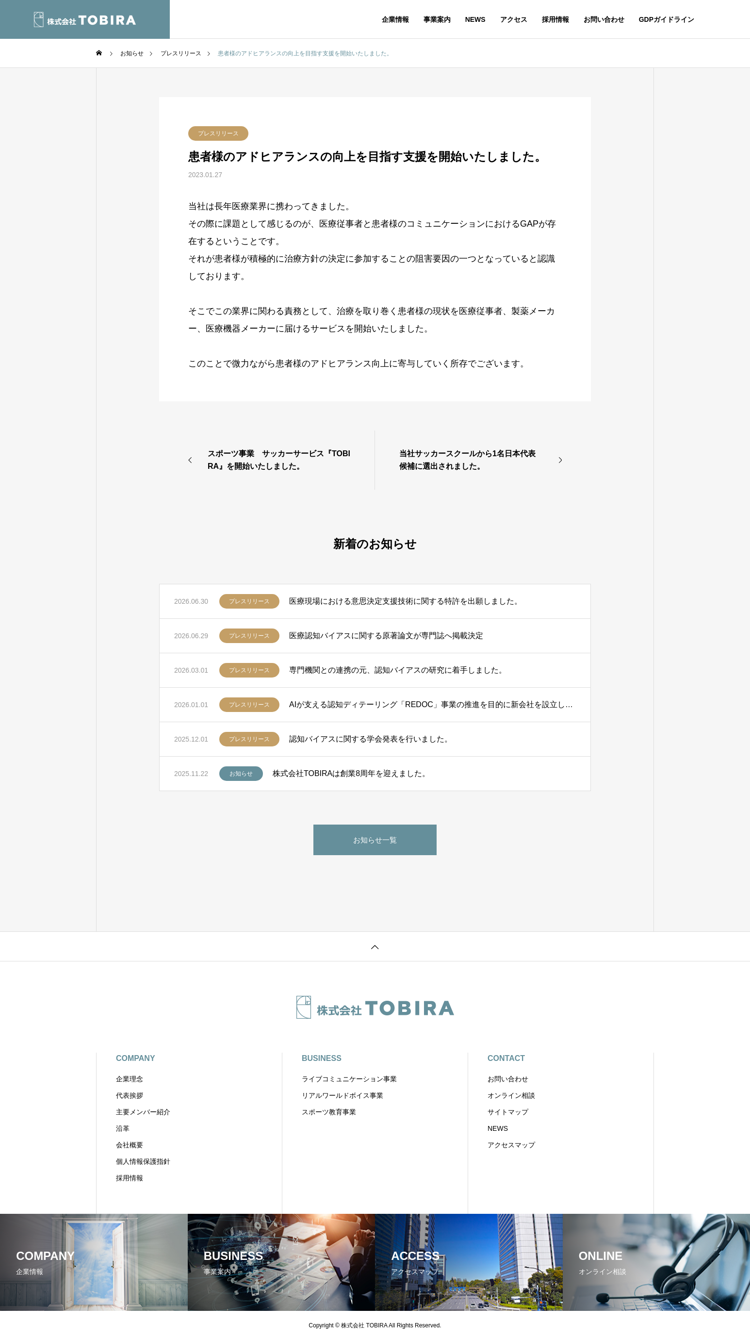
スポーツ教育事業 (329, 1112)
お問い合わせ (604, 19)
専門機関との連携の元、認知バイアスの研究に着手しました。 (397, 670)
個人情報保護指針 (143, 1161)
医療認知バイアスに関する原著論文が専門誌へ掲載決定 (386, 635)
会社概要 (129, 1145)
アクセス (513, 19)
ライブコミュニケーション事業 (349, 1079)
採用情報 (555, 19)
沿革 (123, 1128)
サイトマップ (508, 1112)
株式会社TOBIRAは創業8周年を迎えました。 (351, 773)
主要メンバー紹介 (143, 1112)
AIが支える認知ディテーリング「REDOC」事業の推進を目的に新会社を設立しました (432, 704)
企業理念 (129, 1079)
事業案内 (437, 19)
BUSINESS (322, 1058)
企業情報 (395, 19)
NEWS (475, 19)
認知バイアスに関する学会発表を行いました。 (370, 739)
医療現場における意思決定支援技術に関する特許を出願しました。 (405, 601)
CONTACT (506, 1058)
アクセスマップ (511, 1145)
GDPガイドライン (666, 19)
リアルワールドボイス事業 (342, 1095)
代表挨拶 (129, 1095)
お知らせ (241, 773)
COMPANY (135, 1058)
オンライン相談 (511, 1095)
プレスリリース (218, 133)
